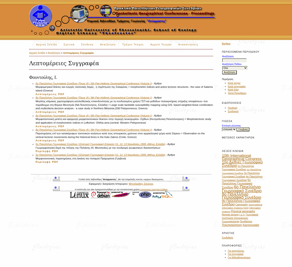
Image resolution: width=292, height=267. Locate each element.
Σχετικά (69, 44)
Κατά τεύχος (234, 83)
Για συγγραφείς (236, 254)
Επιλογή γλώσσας (231, 125)
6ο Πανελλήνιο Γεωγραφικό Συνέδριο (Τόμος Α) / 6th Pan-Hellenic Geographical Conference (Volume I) (94, 83)
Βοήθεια (226, 43)
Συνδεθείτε (227, 237)
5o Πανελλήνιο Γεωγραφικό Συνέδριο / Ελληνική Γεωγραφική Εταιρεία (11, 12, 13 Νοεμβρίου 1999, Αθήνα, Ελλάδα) (100, 144)
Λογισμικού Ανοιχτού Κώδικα (153, 189)
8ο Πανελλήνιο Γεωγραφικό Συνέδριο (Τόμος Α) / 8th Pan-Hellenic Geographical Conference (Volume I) (94, 97)
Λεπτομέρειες (46, 94)
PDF (61, 94)
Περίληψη (43, 151)
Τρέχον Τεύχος (133, 44)
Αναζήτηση (108, 44)
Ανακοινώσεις (188, 44)
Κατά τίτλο (233, 89)
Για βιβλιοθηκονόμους (239, 257)
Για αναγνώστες (236, 251)
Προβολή (232, 108)
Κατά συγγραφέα (236, 86)
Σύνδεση (87, 44)
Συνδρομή (233, 111)
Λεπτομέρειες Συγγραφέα (78, 53)
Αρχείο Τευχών (161, 44)
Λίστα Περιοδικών (237, 93)
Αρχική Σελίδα (46, 44)
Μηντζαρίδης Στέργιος (141, 183)
